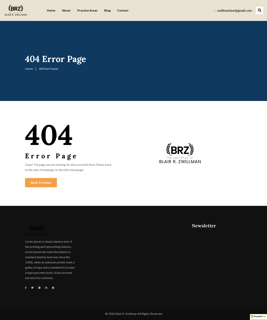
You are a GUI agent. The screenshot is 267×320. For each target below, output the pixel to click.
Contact (122, 10)
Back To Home (41, 183)
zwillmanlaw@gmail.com (234, 10)
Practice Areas (87, 10)
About (66, 10)
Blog (107, 10)
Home (51, 10)
